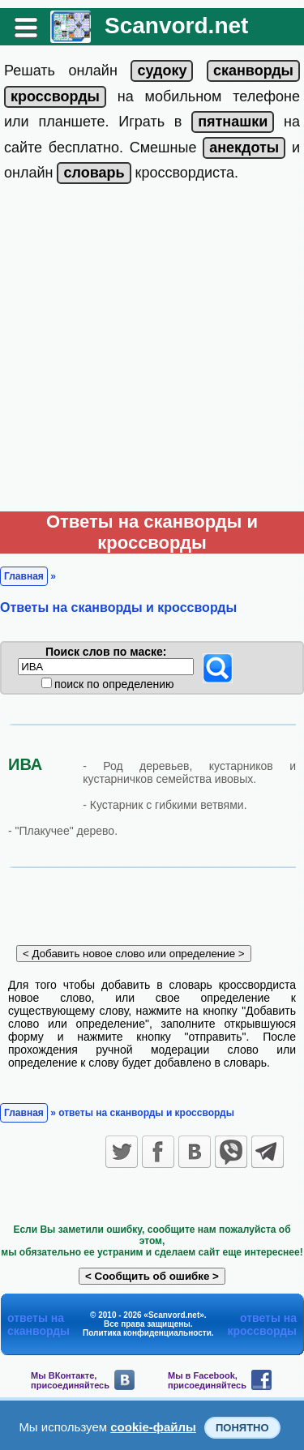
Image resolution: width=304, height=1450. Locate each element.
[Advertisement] (152, 351)
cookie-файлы (153, 1427)
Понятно (242, 1428)
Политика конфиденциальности (147, 1332)
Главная (24, 576)
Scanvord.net (176, 25)
